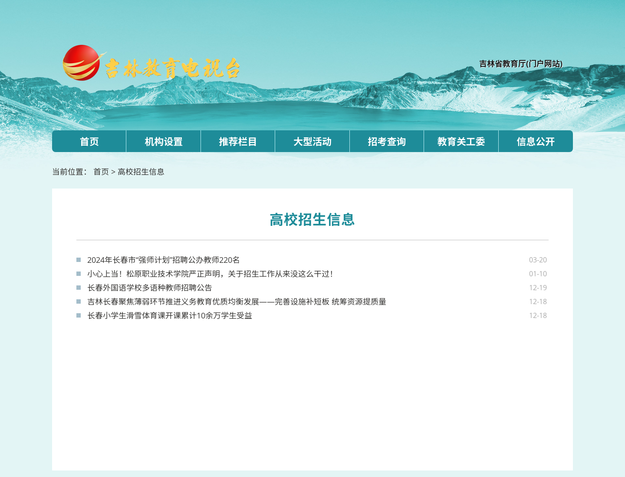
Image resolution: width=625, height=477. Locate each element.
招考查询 (387, 141)
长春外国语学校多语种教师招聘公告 (149, 287)
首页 (89, 141)
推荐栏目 (238, 141)
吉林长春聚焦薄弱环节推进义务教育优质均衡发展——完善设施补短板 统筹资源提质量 (236, 301)
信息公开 (535, 141)
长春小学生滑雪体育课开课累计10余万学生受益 (169, 315)
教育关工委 (461, 141)
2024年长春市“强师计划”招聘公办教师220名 (163, 260)
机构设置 (164, 141)
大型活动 (312, 141)
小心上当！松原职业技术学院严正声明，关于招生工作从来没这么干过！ (212, 273)
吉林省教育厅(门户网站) (520, 63)
